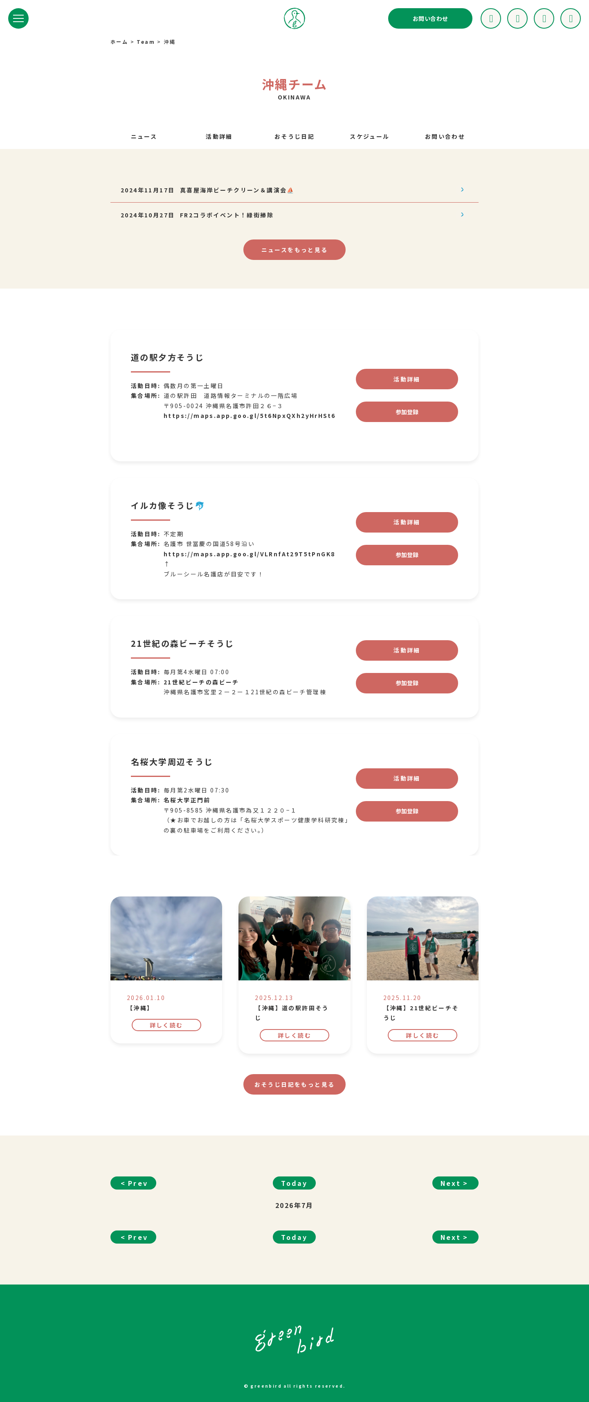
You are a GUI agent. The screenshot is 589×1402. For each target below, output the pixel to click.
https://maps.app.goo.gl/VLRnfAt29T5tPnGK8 (249, 568)
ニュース (144, 136)
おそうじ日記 (294, 136)
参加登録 (407, 426)
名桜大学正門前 (187, 814)
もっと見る (294, 250)
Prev (138, 1197)
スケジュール (369, 136)
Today (294, 1197)
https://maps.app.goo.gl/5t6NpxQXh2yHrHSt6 (249, 430)
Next (451, 1197)
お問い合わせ (430, 18)
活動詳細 (219, 136)
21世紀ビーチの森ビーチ (201, 696)
